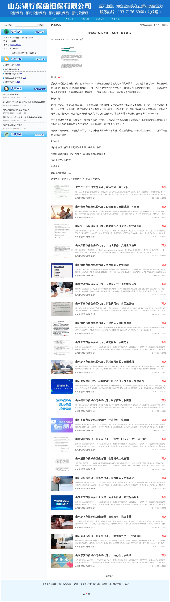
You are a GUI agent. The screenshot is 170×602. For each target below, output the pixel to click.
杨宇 (127, 584)
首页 (54, 19)
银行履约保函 (11, 69)
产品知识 (100, 19)
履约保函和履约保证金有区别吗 (16, 110)
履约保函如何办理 (11, 94)
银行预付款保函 (12, 74)
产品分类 (85, 19)
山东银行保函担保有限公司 (85, 198)
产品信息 (70, 19)
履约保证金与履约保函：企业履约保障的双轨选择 (24, 117)
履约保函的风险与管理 (12, 125)
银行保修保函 (11, 82)
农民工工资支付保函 (13, 78)
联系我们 (115, 19)
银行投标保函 (11, 65)
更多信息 (109, 576)
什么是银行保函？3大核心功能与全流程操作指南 (24, 102)
